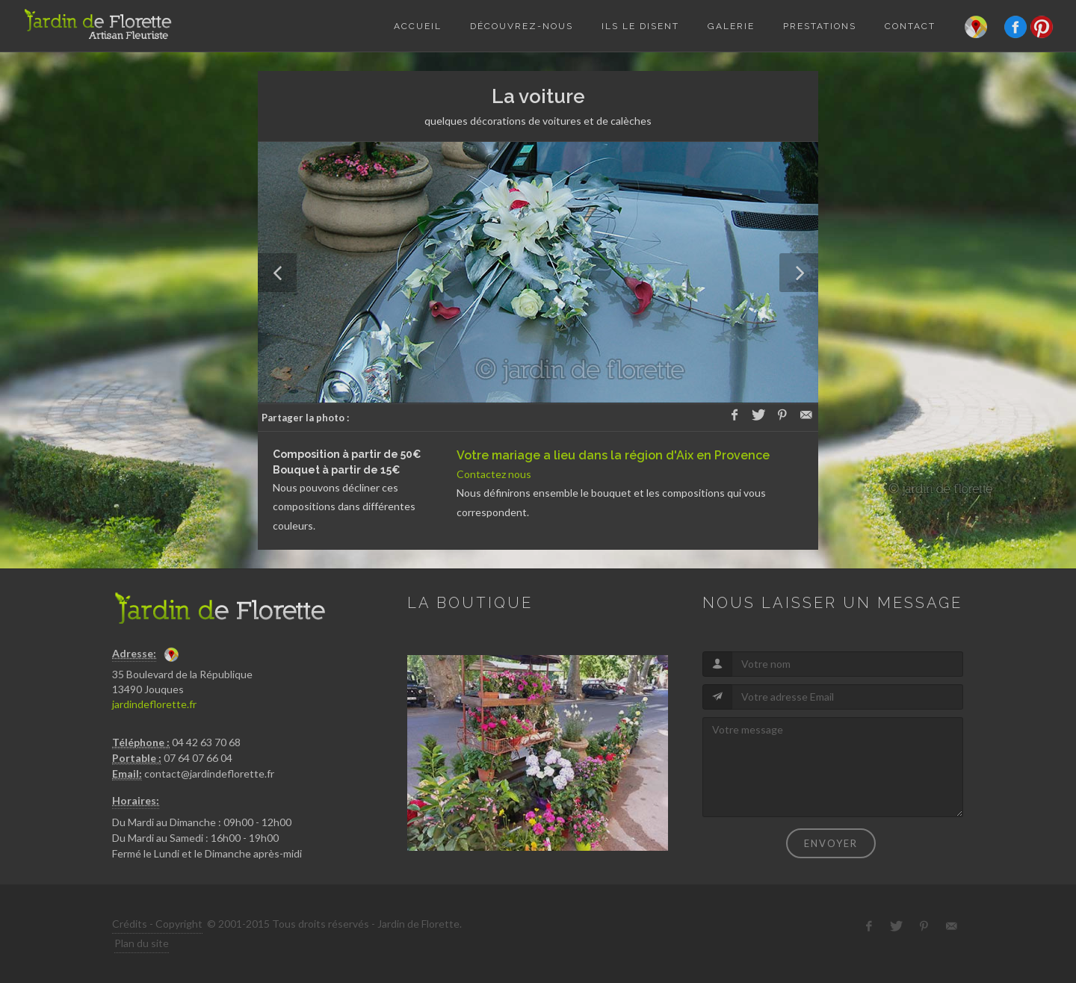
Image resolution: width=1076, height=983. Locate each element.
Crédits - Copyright (157, 923)
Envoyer (831, 843)
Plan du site (141, 943)
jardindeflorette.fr (154, 704)
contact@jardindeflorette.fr (209, 773)
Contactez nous (494, 474)
